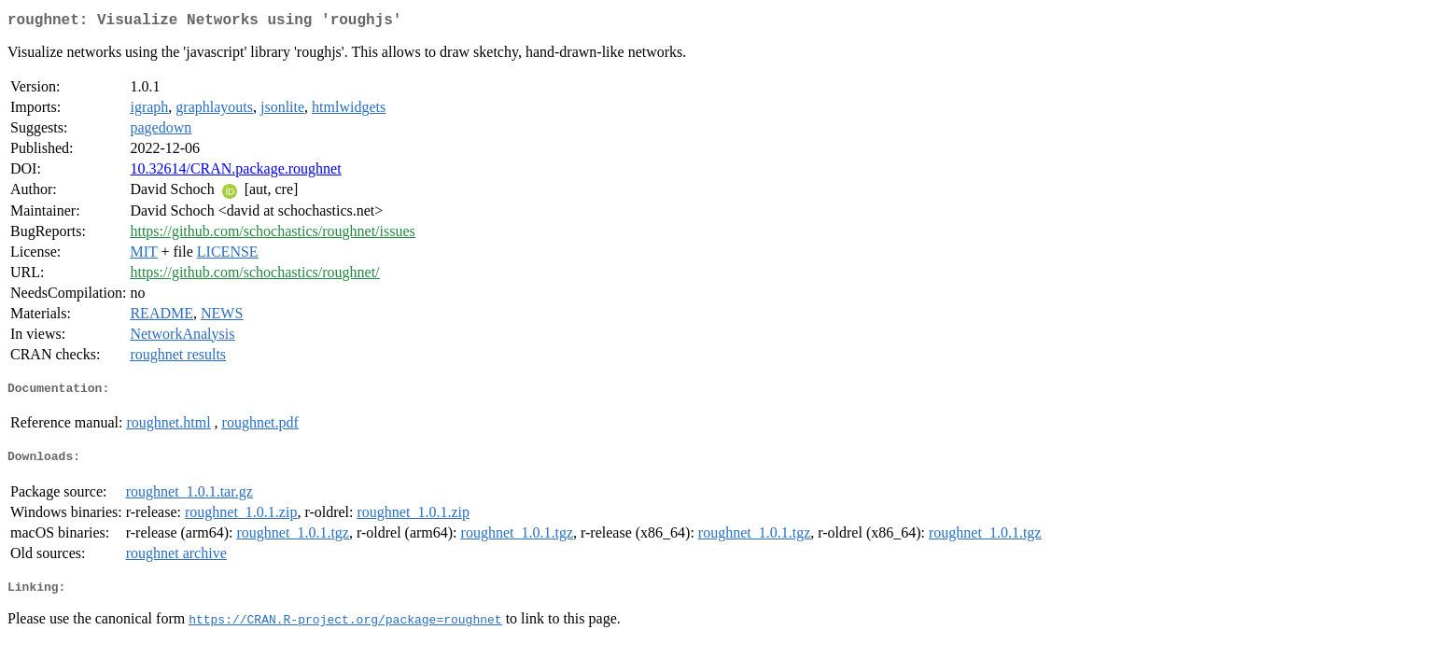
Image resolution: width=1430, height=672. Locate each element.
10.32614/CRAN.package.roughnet (235, 172)
